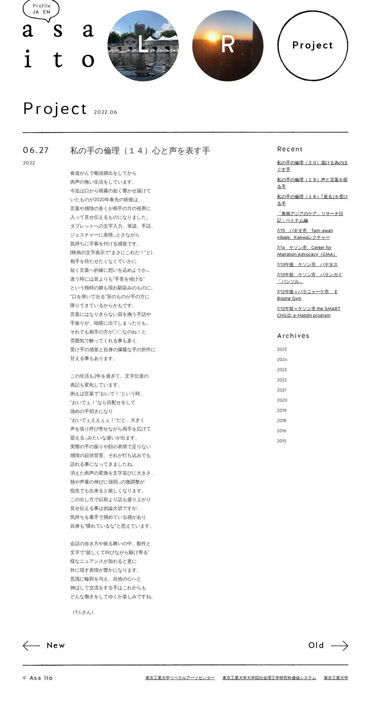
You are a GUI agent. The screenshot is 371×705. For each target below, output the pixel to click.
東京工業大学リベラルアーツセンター (180, 678)
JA (36, 12)
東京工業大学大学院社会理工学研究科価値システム (269, 678)
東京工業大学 (336, 678)
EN (47, 12)
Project (55, 110)
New (55, 646)
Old (316, 646)
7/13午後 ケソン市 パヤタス (307, 265)
